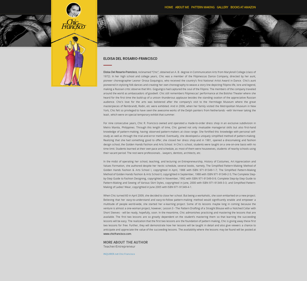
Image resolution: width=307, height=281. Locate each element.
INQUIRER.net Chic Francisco (119, 253)
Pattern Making (202, 7)
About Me (182, 7)
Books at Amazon (243, 7)
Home (169, 7)
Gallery (222, 7)
